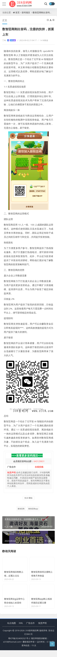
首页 (17, 12)
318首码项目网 (32, 637)
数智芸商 (21, 508)
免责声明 (42, 629)
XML (21, 629)
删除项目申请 (29, 648)
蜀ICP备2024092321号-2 (19, 645)
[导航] (4, 3)
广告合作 (30, 629)
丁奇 (9, 40)
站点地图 (11, 629)
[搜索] (46, 4)
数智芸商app (33, 508)
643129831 (39, 461)
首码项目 (26, 12)
